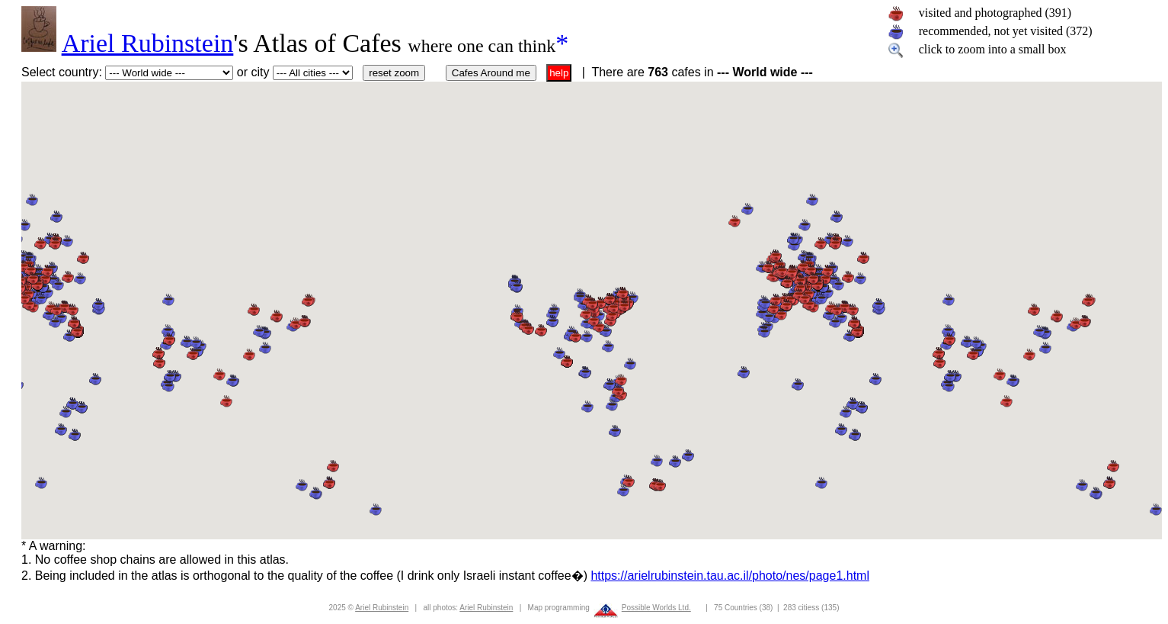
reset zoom (394, 73)
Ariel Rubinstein (148, 43)
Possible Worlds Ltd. (656, 607)
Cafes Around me (491, 73)
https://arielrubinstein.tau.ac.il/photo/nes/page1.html (729, 575)
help (558, 73)
